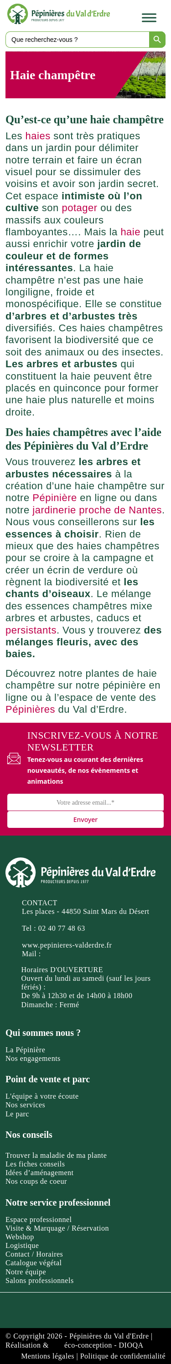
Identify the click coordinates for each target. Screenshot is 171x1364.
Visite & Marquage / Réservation (57, 1228)
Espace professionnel (38, 1219)
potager (79, 207)
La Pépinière (25, 1050)
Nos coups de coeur (36, 1181)
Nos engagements (33, 1058)
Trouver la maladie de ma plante (56, 1155)
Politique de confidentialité (123, 1356)
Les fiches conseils (35, 1164)
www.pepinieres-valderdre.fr (67, 945)
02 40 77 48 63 (61, 928)
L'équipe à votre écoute (42, 1096)
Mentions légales (47, 1356)
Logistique (22, 1245)
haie (130, 232)
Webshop (19, 1237)
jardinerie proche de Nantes (97, 510)
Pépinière (54, 497)
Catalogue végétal (33, 1263)
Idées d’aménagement (39, 1172)
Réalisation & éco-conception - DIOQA (74, 1345)
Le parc (17, 1114)
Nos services (25, 1105)
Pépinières (30, 709)
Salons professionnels (39, 1280)
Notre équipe (25, 1272)
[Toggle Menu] (149, 18)
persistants (31, 630)
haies (38, 136)
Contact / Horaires (34, 1254)
